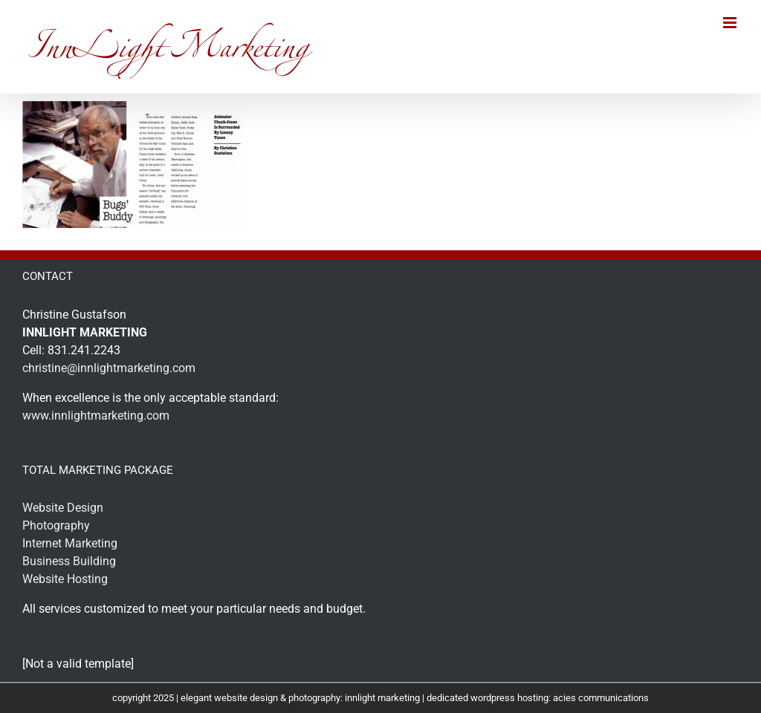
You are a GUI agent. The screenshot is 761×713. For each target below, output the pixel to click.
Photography (56, 525)
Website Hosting (65, 579)
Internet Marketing (69, 543)
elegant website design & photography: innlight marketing (300, 697)
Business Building (69, 561)
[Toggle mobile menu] (731, 22)
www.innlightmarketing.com (95, 415)
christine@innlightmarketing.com (108, 368)
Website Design (62, 508)
